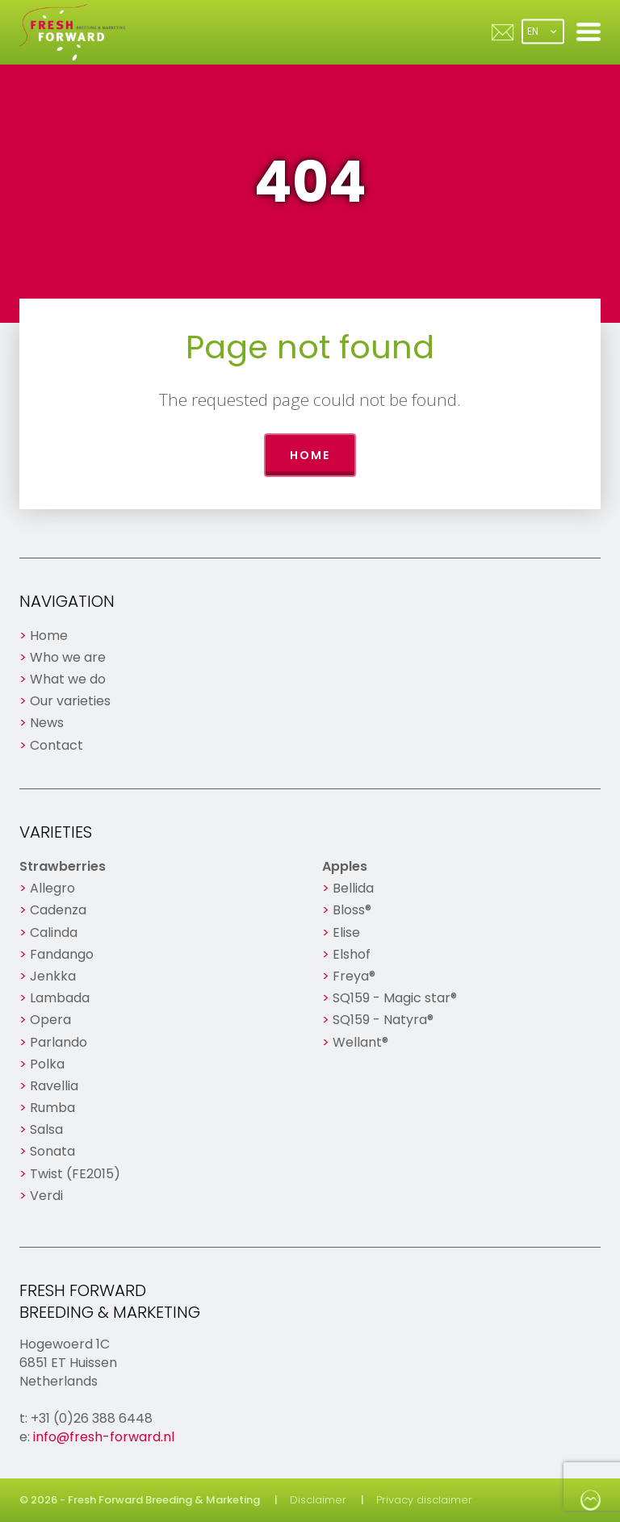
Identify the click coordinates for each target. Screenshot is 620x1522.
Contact (56, 745)
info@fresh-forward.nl (103, 1437)
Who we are (68, 657)
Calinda (54, 932)
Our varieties (70, 701)
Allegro (52, 888)
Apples (344, 866)
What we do (68, 679)
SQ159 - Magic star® (395, 998)
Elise (346, 932)
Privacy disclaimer (424, 1499)
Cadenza (58, 910)
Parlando (58, 1042)
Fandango (62, 954)
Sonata (52, 1151)
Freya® (354, 976)
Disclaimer (318, 1499)
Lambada (60, 998)
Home (310, 455)
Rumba (52, 1107)
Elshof (352, 954)
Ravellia (54, 1086)
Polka (47, 1064)
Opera (50, 1019)
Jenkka (53, 976)
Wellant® (360, 1042)
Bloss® (352, 910)
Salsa (46, 1129)
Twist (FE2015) (75, 1173)
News (47, 722)
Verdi (46, 1195)
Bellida (353, 888)
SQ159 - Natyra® (383, 1019)
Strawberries (62, 866)
